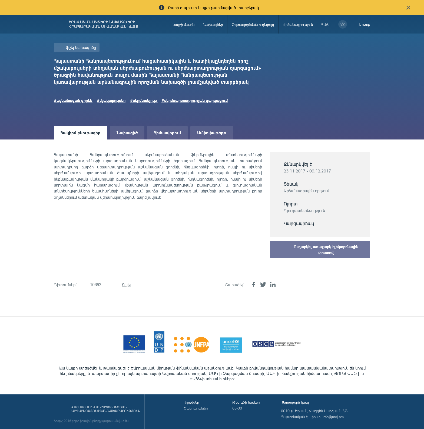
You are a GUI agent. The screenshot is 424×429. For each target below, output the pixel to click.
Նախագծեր (213, 24)
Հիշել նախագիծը (80, 47)
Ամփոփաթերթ (211, 132)
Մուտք (364, 24)
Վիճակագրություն (298, 24)
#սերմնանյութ (143, 100)
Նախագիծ (127, 132)
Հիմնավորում (167, 132)
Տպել (126, 284)
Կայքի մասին (183, 24)
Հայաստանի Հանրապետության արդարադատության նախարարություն (105, 409)
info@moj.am (333, 416)
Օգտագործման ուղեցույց (253, 24)
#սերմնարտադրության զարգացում (194, 100)
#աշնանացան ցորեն (73, 100)
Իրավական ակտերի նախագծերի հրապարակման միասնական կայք (103, 24)
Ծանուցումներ (196, 408)
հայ (325, 24)
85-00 (237, 408)
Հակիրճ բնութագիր (80, 132)
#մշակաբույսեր (111, 100)
